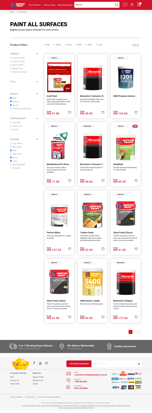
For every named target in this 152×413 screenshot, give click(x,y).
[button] (69, 112)
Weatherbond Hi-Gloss (57, 165)
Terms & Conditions (16, 399)
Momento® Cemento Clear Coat (96, 96)
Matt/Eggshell (19, 164)
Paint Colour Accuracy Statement (49, 399)
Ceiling (16, 101)
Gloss (15, 157)
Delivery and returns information (29, 351)
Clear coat (17, 126)
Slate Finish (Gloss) (123, 234)
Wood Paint (18, 65)
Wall (14, 98)
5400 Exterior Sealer (90, 303)
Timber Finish (86, 234)
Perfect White (52, 234)
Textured (17, 168)
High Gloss (17, 154)
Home (12, 12)
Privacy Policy (30, 399)
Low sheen (17, 143)
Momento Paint (20, 72)
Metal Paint (18, 68)
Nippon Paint (38, 379)
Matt (15, 150)
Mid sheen (17, 147)
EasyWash (118, 165)
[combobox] (96, 5)
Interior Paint (18, 58)
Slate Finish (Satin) (55, 303)
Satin (15, 161)
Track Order (15, 386)
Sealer (16, 129)
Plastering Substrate (22, 108)
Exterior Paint (19, 61)
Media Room (38, 383)
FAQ (12, 379)
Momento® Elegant (123, 303)
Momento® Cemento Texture (94, 165)
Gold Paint (51, 96)
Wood (15, 105)
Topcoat (16, 122)
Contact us (14, 383)
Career (35, 386)
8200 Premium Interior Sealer (128, 96)
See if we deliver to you (74, 351)
